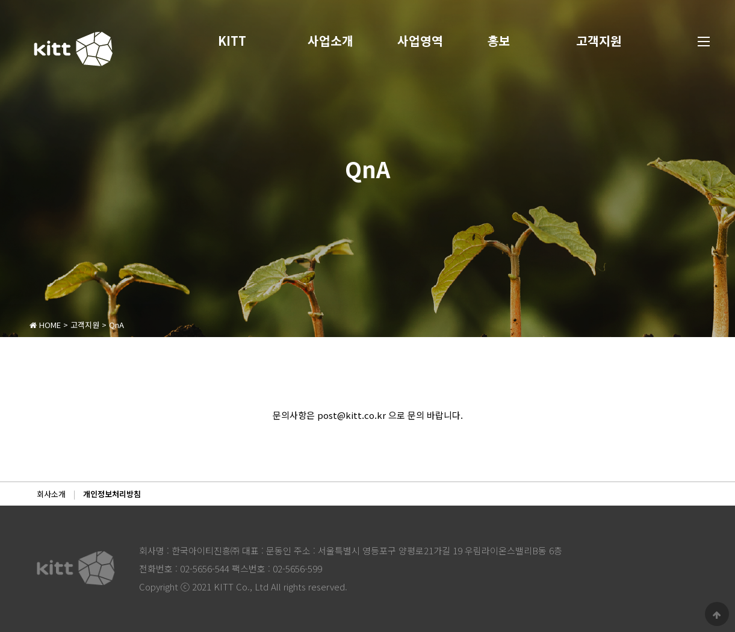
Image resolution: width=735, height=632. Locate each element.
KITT (232, 40)
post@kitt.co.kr (351, 415)
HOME (45, 324)
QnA (116, 324)
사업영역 (420, 40)
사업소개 (330, 40)
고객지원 (599, 40)
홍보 (498, 40)
